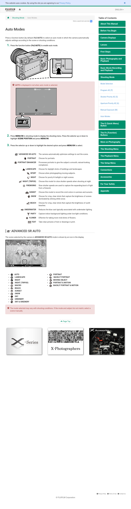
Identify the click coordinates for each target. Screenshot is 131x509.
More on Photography (110, 142)
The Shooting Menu (110, 149)
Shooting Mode (18, 18)
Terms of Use (113, 494)
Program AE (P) (107, 90)
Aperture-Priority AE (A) (110, 103)
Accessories (106, 177)
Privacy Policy (64, 3)
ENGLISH (119, 10)
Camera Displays (108, 38)
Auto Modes (105, 116)
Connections (106, 170)
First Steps (106, 52)
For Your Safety (108, 184)
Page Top (65, 321)
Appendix (105, 191)
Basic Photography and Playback (111, 60)
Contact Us (122, 494)
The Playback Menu (110, 156)
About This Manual (109, 24)
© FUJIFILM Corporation (65, 497)
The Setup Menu (108, 163)
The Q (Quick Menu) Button (110, 124)
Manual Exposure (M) (109, 110)
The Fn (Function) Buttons (109, 134)
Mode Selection (107, 84)
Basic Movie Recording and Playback (111, 69)
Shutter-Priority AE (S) (109, 97)
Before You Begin (109, 30)
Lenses (104, 45)
